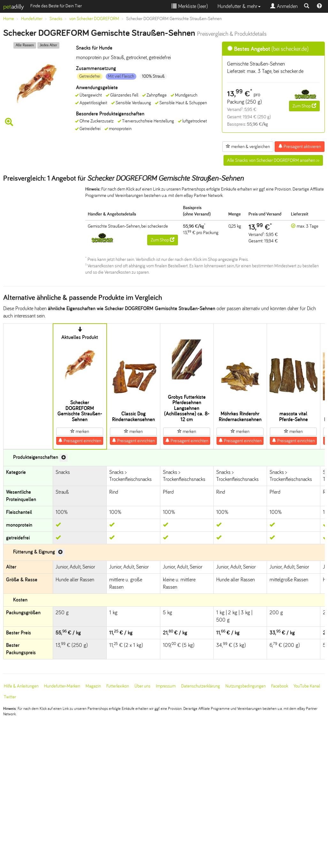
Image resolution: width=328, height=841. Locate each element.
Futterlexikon (117, 686)
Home (8, 18)
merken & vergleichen (248, 146)
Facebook (279, 686)
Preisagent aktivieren (299, 146)
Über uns (142, 686)
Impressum (166, 686)
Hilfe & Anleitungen (21, 686)
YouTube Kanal (307, 686)
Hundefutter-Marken (62, 686)
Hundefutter (31, 18)
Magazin (93, 686)
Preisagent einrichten (79, 440)
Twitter (10, 697)
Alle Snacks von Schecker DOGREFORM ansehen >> (273, 160)
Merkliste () (190, 6)
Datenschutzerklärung (200, 686)
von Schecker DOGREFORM (94, 18)
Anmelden (284, 6)
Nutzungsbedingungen (245, 686)
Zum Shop (304, 105)
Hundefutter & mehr (239, 6)
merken (79, 431)
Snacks (56, 18)
